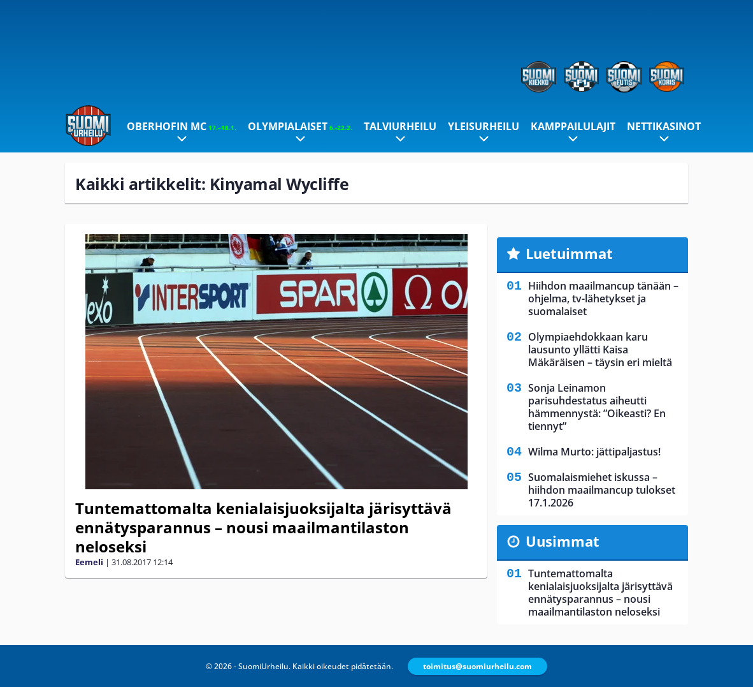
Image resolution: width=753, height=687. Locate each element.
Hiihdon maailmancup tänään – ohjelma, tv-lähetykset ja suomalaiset (603, 298)
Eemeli (89, 562)
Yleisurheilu (483, 126)
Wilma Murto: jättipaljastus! (594, 452)
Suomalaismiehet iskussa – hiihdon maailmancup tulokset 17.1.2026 (601, 490)
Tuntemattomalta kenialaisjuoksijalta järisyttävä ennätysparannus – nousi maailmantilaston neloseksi (263, 527)
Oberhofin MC (181, 126)
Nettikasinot (664, 126)
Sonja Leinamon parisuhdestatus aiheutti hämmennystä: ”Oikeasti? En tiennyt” (597, 407)
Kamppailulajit (573, 126)
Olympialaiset (300, 126)
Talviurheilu (400, 126)
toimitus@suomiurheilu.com (477, 666)
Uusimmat (562, 540)
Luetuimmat (569, 253)
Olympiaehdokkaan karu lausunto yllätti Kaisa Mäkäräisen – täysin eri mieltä (600, 349)
